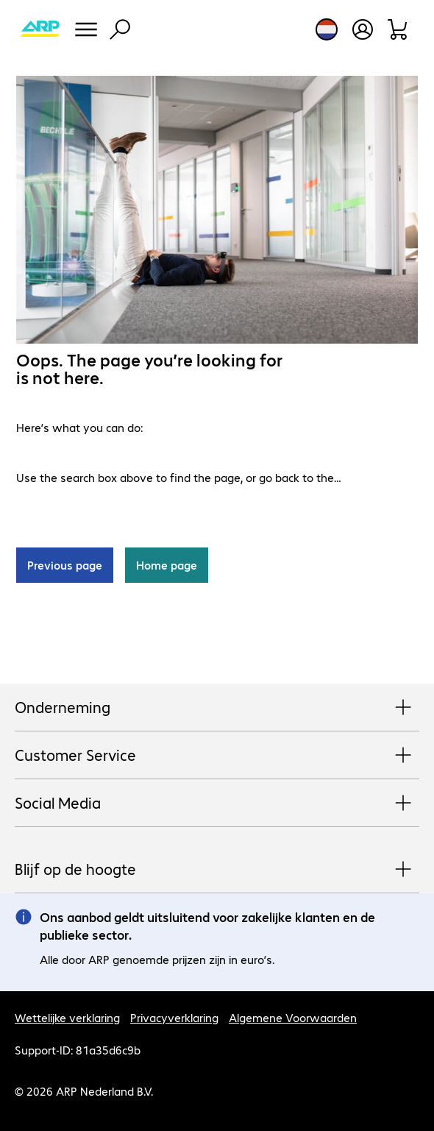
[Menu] (86, 29)
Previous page (64, 564)
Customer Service (217, 756)
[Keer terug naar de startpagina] (40, 29)
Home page (166, 564)
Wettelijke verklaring (67, 1017)
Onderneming (217, 708)
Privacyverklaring (174, 1017)
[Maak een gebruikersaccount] (362, 29)
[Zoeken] (119, 29)
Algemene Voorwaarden (293, 1017)
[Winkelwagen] (398, 29)
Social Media (217, 804)
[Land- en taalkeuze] (327, 29)
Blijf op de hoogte (217, 870)
